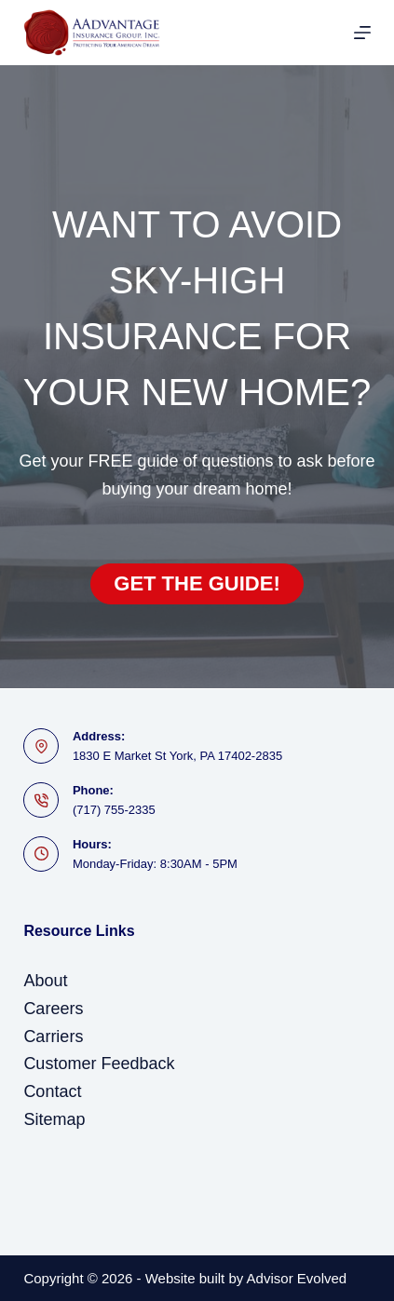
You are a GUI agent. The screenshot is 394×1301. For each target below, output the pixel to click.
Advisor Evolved (297, 1278)
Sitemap (54, 1119)
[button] (196, 583)
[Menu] (362, 32)
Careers (53, 1008)
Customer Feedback (98, 1063)
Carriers (53, 1036)
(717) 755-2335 (114, 810)
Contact (52, 1091)
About (45, 980)
